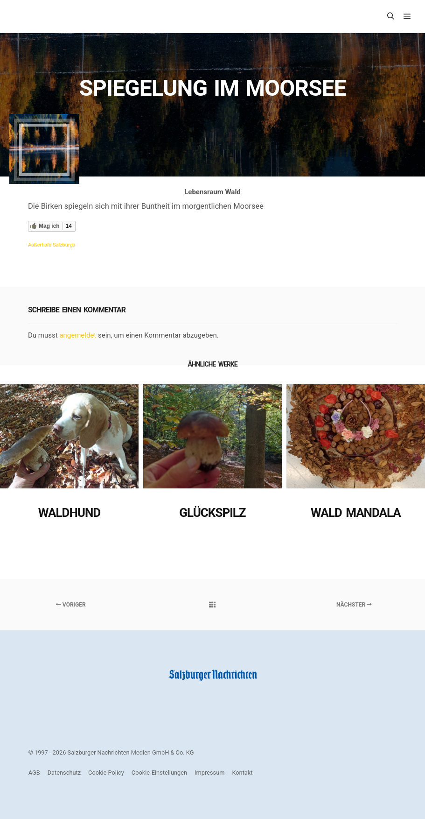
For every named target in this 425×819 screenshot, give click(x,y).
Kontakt (242, 772)
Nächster (354, 604)
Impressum (209, 772)
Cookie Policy (106, 772)
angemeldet (77, 335)
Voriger (71, 604)
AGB (34, 772)
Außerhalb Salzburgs (51, 245)
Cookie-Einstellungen (159, 772)
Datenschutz (64, 772)
